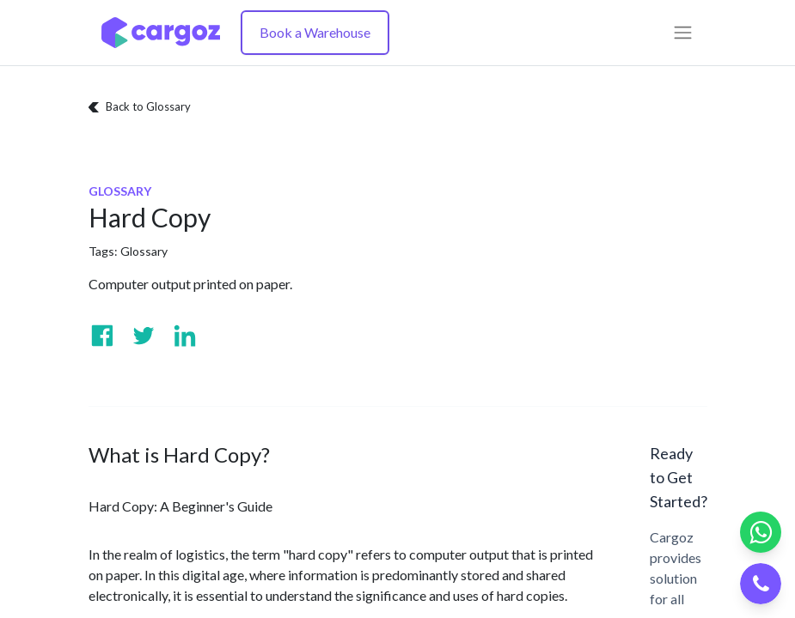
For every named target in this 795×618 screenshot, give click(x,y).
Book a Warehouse (315, 32)
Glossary (144, 251)
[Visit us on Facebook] (102, 335)
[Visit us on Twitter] (143, 335)
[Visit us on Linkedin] (185, 335)
